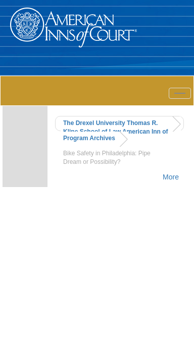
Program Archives (89, 138)
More (171, 177)
